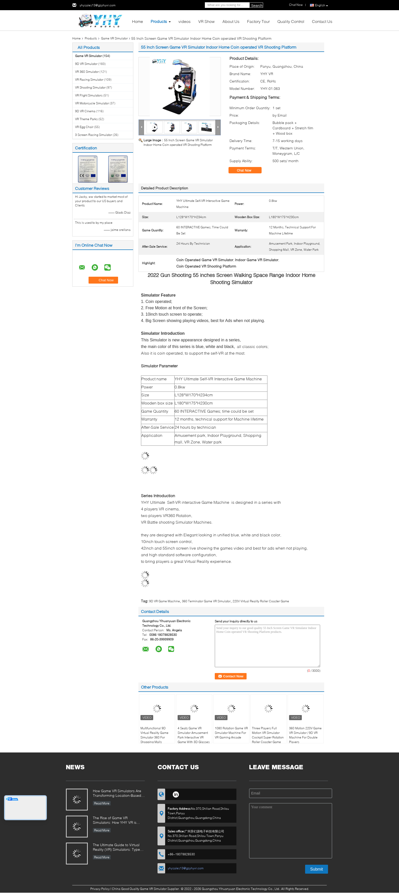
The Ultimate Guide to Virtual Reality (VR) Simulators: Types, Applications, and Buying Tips (118, 848)
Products (159, 21)
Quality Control (290, 21)
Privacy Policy (100, 889)
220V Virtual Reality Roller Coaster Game (261, 601)
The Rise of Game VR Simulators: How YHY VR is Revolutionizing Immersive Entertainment (114, 821)
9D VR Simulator (86, 64)
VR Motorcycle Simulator (92, 103)
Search (256, 6)
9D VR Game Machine (164, 601)
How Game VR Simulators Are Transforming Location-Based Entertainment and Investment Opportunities (117, 794)
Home (137, 21)
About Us (230, 21)
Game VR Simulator (114, 38)
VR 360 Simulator (87, 72)
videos (184, 21)
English (321, 5)
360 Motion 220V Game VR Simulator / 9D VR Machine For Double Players (305, 735)
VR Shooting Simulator (90, 87)
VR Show (206, 21)
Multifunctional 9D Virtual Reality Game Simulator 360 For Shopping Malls (154, 735)
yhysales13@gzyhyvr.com (98, 5)
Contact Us (322, 21)
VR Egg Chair (84, 127)
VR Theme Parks (86, 119)
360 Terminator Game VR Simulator (206, 601)
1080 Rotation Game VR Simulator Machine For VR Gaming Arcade (231, 732)
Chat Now (247, 170)
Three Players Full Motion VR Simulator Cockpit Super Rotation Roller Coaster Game (268, 735)
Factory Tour (258, 21)
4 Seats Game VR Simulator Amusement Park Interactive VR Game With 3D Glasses (194, 735)
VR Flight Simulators (89, 95)
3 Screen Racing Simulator (93, 135)
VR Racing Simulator (89, 79)
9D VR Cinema (85, 111)
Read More (101, 803)
